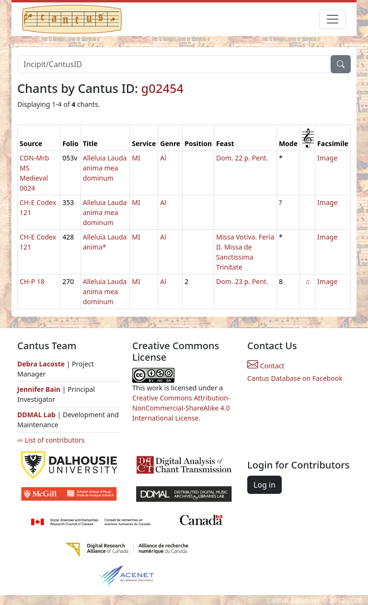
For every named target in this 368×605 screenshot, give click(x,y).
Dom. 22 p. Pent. (242, 157)
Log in (264, 484)
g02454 (162, 88)
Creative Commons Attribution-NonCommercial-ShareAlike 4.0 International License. (181, 407)
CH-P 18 (32, 281)
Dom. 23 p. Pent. (242, 281)
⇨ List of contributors (50, 440)
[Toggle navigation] (332, 19)
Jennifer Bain (39, 389)
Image (327, 157)
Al (163, 157)
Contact (265, 365)
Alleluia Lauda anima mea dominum (105, 168)
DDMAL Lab (36, 414)
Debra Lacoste (41, 363)
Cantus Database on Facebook (295, 378)
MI (136, 157)
